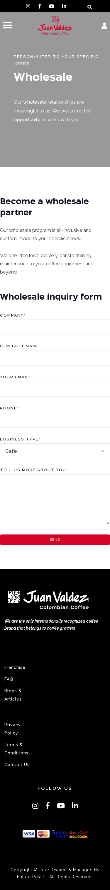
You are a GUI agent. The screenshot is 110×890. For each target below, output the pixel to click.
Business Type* (20, 439)
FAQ (8, 679)
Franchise (15, 667)
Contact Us (17, 764)
